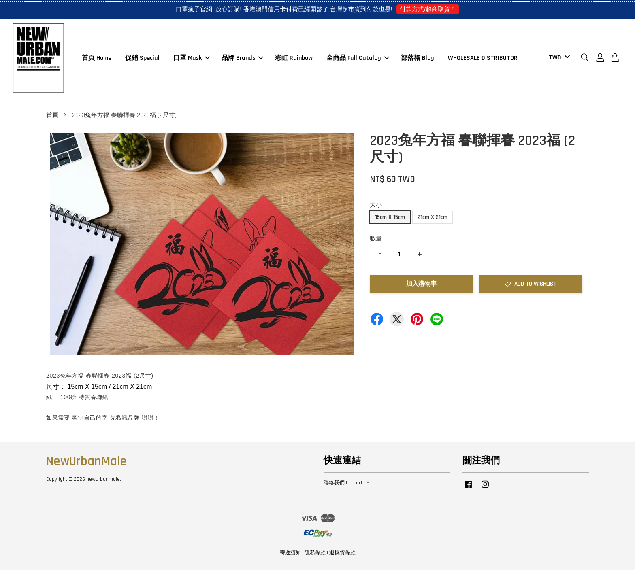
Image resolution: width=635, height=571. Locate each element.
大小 (376, 206)
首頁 (52, 116)
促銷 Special (142, 58)
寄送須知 (290, 554)
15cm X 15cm (390, 218)
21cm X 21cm (432, 218)
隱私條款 (315, 554)
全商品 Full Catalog (357, 58)
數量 (376, 240)
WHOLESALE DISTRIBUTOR (483, 58)
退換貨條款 (342, 554)
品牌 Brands (242, 58)
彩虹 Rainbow (294, 58)
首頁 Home (96, 58)
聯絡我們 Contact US (346, 484)
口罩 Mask (191, 58)
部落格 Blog (417, 58)
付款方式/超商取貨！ (428, 9)
